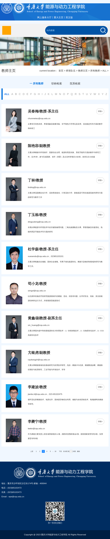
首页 (61, 70)
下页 (60, 451)
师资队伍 (70, 70)
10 (55, 451)
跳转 (78, 451)
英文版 (69, 17)
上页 (31, 451)
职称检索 (56, 83)
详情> (100, 111)
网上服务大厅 (44, 17)
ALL (104, 70)
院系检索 (75, 83)
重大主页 (58, 17)
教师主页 (83, 70)
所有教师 (95, 70)
